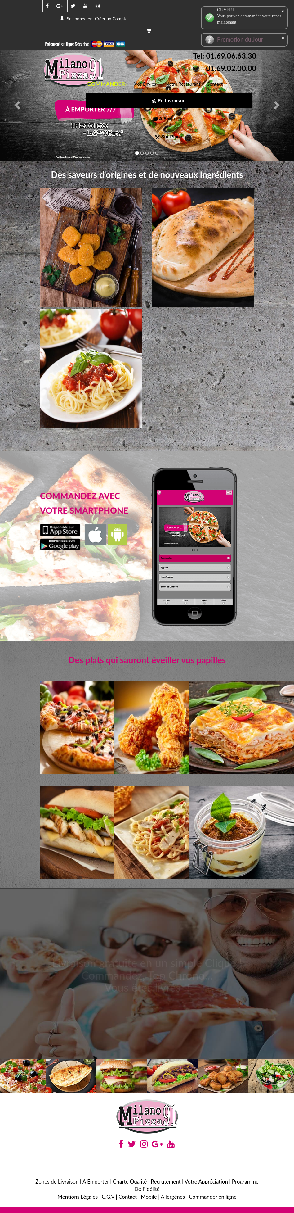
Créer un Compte (111, 18)
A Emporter (168, 118)
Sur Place (168, 136)
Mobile (149, 1196)
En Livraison (168, 100)
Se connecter (79, 18)
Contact (215, 84)
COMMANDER (107, 83)
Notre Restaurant (182, 84)
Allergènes (173, 1196)
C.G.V (108, 1196)
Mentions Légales (77, 1196)
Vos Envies (146, 84)
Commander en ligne (213, 1196)
